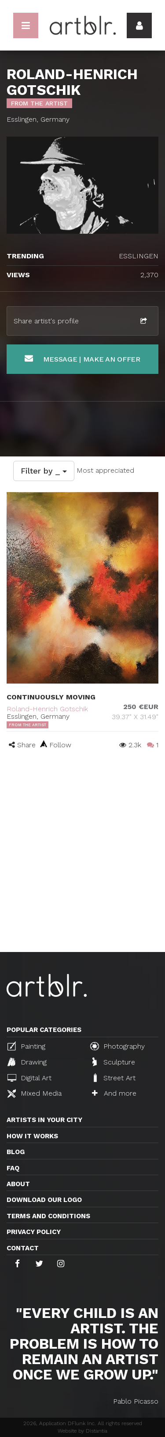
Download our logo (44, 1200)
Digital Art (29, 1078)
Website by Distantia (82, 1431)
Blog (16, 1152)
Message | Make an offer (82, 358)
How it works (32, 1136)
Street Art (114, 1077)
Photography (117, 1046)
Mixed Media (34, 1093)
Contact (23, 1248)
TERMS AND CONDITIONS (48, 1216)
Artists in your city (44, 1120)
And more (114, 1093)
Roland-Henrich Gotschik (47, 709)
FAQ (13, 1168)
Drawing (27, 1061)
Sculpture (113, 1061)
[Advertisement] (82, 865)
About (18, 1184)
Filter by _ (44, 470)
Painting (26, 1046)
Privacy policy (34, 1232)
